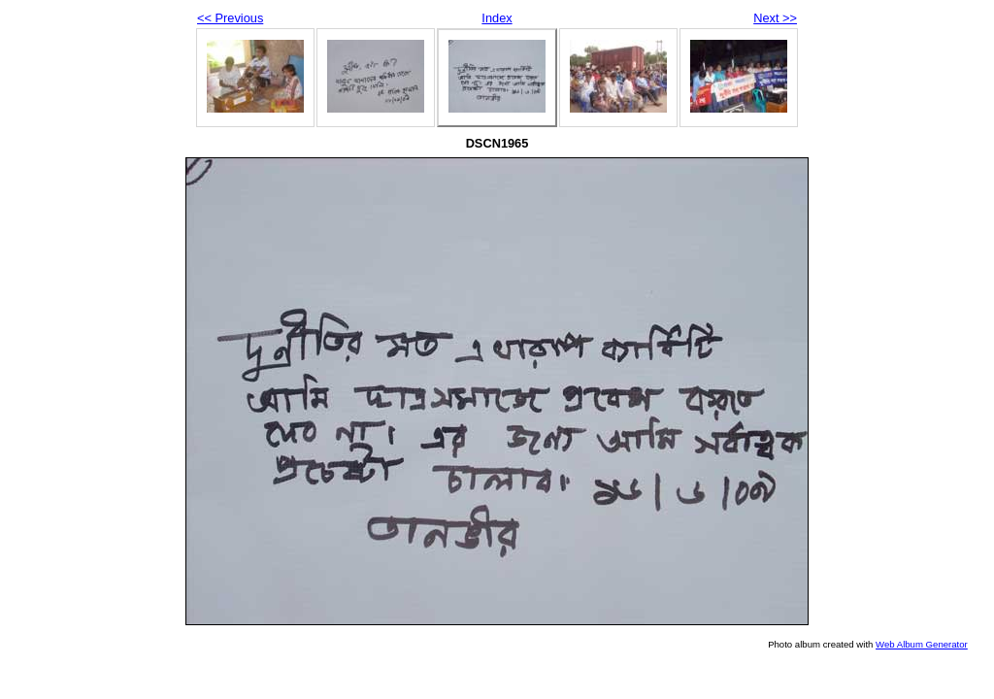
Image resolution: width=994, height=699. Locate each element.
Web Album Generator (922, 644)
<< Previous (230, 18)
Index (496, 18)
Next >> (775, 18)
